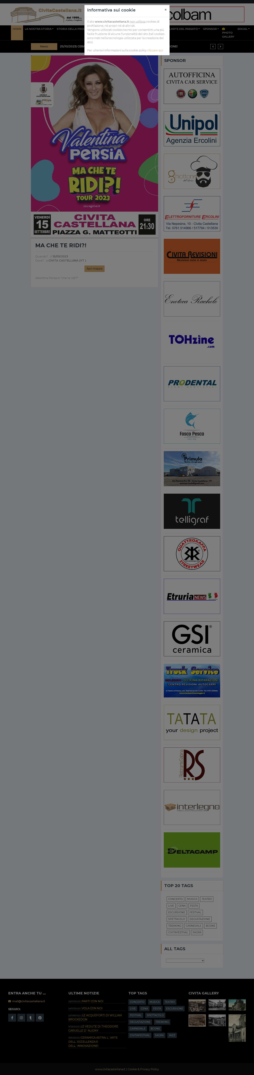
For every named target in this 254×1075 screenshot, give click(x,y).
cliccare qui (155, 50)
